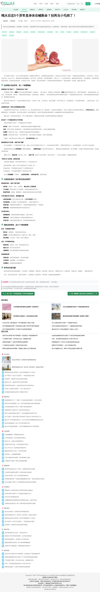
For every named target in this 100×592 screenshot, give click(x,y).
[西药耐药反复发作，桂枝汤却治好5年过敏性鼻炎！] (51, 385)
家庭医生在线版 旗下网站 (50, 577)
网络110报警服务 (71, 585)
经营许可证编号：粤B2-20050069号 (40, 581)
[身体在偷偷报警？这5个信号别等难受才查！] (51, 423)
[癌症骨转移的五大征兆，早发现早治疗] (51, 533)
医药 (51, 4)
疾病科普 (24, 9)
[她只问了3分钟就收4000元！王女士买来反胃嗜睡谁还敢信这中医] (51, 420)
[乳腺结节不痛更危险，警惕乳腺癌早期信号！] (51, 546)
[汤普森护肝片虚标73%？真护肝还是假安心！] (51, 410)
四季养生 (40, 9)
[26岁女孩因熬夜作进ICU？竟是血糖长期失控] (57, 307)
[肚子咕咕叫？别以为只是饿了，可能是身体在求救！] (51, 376)
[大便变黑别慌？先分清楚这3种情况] (51, 438)
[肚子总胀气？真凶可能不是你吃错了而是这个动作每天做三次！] (51, 417)
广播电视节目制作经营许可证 (53, 583)
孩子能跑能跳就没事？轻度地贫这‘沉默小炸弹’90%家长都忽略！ (21, 326)
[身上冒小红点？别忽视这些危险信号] (51, 448)
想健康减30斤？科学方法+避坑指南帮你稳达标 (66, 342)
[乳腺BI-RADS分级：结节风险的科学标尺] (51, 444)
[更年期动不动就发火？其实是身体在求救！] (7, 316)
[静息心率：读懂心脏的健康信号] (51, 441)
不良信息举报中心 (48, 585)
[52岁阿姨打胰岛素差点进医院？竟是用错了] (7, 307)
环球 (40, 4)
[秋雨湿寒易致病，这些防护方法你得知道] (51, 539)
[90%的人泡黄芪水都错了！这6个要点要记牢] (51, 389)
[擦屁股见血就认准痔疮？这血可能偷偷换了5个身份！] (51, 372)
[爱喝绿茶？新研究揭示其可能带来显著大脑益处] (51, 490)
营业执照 (41, 583)
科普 (46, 4)
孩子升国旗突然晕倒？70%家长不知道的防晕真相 (17, 329)
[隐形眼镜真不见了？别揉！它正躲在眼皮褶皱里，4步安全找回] (51, 400)
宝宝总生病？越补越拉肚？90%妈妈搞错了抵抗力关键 (18, 323)
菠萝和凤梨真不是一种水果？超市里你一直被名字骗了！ (28, 367)
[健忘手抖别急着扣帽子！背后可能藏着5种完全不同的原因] (51, 426)
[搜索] (88, 3)
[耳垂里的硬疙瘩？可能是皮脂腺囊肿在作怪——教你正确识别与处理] (51, 479)
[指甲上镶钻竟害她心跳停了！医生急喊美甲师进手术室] (51, 413)
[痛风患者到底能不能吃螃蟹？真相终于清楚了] (57, 316)
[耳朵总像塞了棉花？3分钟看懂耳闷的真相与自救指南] (51, 482)
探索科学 (82, 9)
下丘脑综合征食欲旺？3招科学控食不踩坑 (14, 345)
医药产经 (57, 9)
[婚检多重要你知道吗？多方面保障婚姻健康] (51, 543)
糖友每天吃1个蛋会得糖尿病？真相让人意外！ (65, 329)
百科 (57, 4)
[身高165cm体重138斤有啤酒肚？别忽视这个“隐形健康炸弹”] (51, 554)
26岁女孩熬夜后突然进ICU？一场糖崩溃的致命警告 (67, 326)
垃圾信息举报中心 (60, 585)
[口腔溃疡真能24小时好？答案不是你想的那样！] (51, 407)
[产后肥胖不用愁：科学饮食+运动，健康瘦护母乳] (51, 560)
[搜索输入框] (78, 3)
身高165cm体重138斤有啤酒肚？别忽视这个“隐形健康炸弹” (20, 335)
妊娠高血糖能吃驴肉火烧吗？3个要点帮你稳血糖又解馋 (68, 335)
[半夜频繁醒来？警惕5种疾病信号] (51, 435)
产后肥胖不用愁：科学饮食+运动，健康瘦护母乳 (16, 339)
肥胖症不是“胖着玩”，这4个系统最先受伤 (64, 345)
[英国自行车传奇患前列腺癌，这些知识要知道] (51, 536)
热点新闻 (16, 9)
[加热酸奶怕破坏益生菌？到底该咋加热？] (51, 392)
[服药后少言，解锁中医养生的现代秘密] (51, 382)
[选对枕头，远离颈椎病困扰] (51, 454)
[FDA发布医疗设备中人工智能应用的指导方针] (51, 494)
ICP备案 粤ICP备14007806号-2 (61, 581)
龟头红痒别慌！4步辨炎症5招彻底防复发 (24, 360)
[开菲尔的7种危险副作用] (51, 497)
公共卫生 (66, 9)
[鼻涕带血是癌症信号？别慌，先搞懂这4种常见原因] (51, 469)
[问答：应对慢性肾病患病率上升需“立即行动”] (51, 564)
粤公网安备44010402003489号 (33, 585)
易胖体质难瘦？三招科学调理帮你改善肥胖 (15, 342)
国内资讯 (5, 21)
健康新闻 (49, 9)
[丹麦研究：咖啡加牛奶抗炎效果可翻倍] (51, 379)
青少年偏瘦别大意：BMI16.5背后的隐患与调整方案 (67, 348)
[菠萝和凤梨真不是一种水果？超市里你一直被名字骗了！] (7, 367)
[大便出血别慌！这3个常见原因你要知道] (51, 476)
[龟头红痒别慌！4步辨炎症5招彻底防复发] (7, 359)
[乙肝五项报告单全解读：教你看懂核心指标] (51, 458)
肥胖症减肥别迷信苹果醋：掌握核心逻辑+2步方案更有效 (19, 348)
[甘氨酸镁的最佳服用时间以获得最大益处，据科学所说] (51, 500)
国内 (35, 4)
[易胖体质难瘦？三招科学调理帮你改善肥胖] (51, 567)
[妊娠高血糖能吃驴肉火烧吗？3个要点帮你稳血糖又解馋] (51, 557)
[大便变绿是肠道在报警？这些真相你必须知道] (51, 472)
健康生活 (32, 9)
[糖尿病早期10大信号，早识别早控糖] (51, 451)
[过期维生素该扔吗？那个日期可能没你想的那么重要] (51, 503)
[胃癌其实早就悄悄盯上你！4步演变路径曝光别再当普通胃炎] (51, 403)
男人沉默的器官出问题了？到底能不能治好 (64, 323)
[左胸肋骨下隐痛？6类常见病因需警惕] (51, 461)
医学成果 (74, 9)
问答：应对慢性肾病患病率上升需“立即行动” (65, 339)
